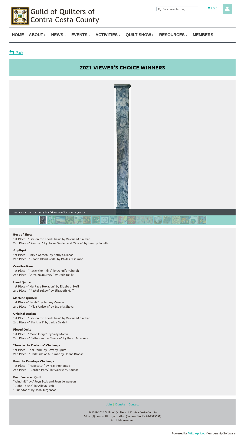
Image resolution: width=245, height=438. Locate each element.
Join (109, 404)
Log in (227, 9)
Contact (134, 404)
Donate (120, 404)
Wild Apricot (196, 433)
